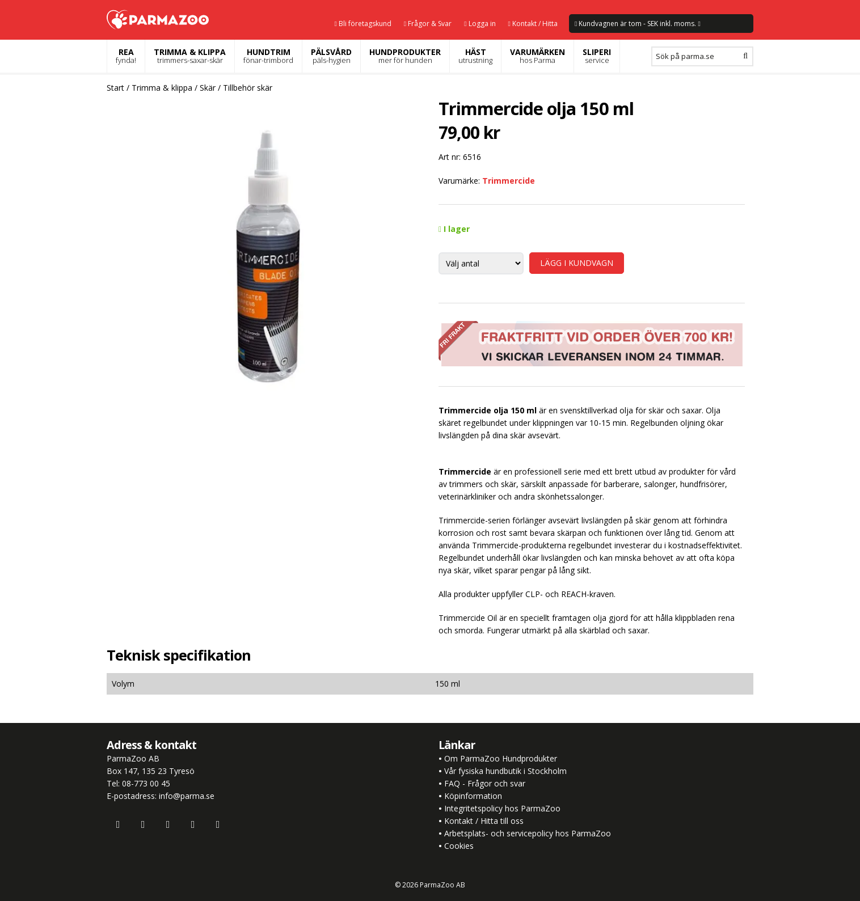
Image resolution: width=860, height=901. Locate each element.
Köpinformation (473, 795)
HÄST (475, 55)
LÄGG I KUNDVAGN (576, 262)
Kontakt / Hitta (533, 23)
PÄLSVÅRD (331, 55)
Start (115, 87)
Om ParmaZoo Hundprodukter (500, 758)
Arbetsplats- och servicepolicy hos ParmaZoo (527, 833)
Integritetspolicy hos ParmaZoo (502, 808)
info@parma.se (186, 795)
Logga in (479, 23)
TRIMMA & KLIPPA (190, 55)
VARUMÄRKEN (537, 55)
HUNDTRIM (268, 55)
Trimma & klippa (162, 87)
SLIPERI (597, 55)
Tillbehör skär (247, 87)
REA (126, 55)
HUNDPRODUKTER (405, 55)
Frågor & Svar (428, 23)
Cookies (459, 845)
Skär (208, 87)
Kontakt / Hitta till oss (483, 820)
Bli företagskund (362, 23)
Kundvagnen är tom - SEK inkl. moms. (638, 23)
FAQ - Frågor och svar (484, 783)
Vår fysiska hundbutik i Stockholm (505, 770)
